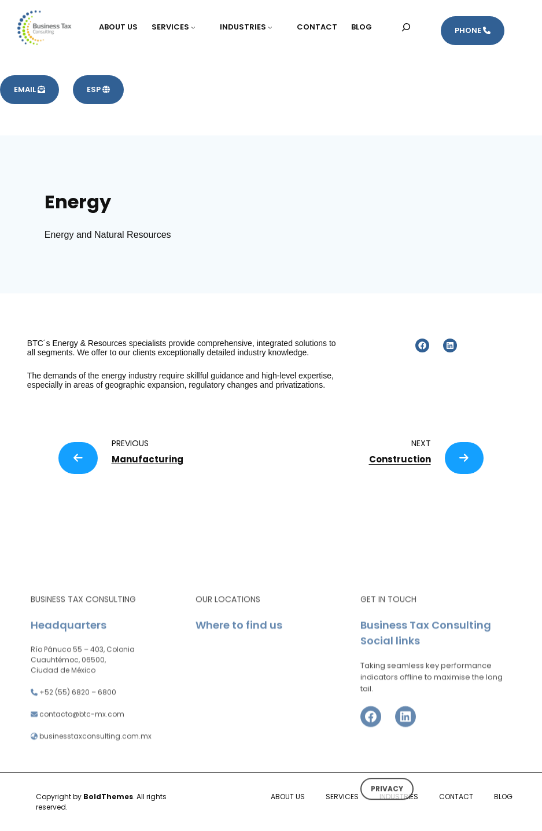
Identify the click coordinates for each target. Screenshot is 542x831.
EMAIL (29, 89)
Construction (400, 459)
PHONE (473, 30)
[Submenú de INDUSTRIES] (275, 27)
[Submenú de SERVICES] (198, 27)
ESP (98, 89)
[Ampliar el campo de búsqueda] (406, 27)
